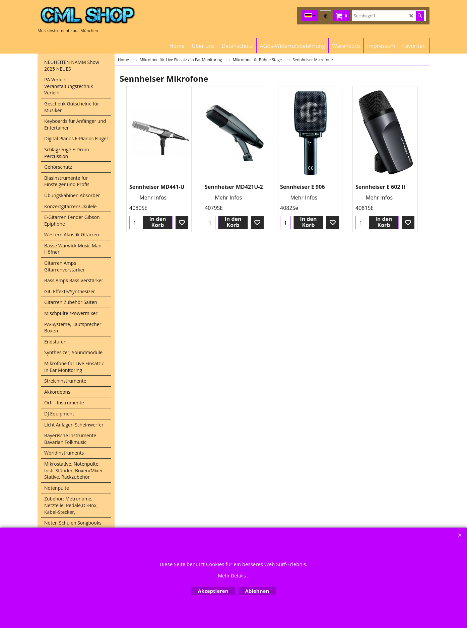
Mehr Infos (152, 197)
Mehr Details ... (234, 575)
